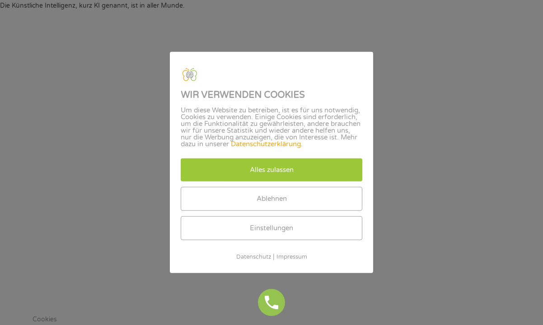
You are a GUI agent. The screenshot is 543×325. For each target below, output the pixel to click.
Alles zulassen (272, 170)
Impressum (291, 256)
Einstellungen (271, 228)
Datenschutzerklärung (266, 144)
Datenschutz (253, 256)
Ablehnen (272, 199)
